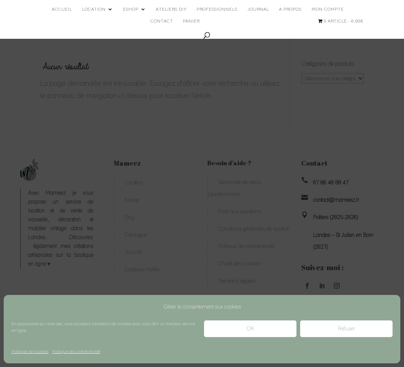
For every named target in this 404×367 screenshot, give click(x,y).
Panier (191, 21)
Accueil (62, 9)
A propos (290, 9)
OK (250, 328)
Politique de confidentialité (76, 351)
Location (94, 9)
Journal (258, 9)
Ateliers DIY (171, 9)
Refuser (346, 328)
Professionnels (217, 9)
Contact (161, 21)
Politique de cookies (29, 351)
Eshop (131, 9)
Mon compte (328, 9)
